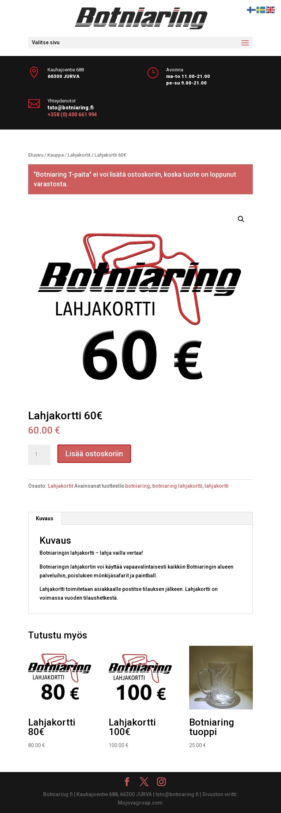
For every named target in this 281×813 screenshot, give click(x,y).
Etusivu (35, 155)
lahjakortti (217, 486)
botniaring (137, 486)
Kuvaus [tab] (44, 518)
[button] (241, 219)
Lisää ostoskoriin (94, 453)
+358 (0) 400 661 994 (72, 114)
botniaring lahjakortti (177, 486)
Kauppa (55, 155)
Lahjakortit (79, 155)
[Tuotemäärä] (39, 455)
